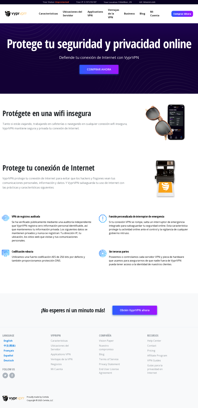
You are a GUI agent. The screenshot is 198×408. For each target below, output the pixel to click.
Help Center (154, 340)
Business (129, 13)
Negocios (56, 364)
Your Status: (49, 2)
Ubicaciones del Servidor (72, 13)
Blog (142, 13)
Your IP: (80, 2)
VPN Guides (154, 360)
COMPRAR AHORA (99, 69)
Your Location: (111, 2)
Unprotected (62, 2)
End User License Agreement (109, 371)
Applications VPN (95, 13)
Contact (151, 345)
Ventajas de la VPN (113, 13)
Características (48, 13)
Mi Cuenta (154, 13)
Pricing (151, 350)
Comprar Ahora (182, 13)
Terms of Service (108, 359)
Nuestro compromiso (106, 347)
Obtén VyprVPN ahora (135, 310)
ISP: (141, 2)
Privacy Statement (109, 364)
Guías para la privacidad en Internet (155, 369)
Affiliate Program (157, 355)
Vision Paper (106, 340)
